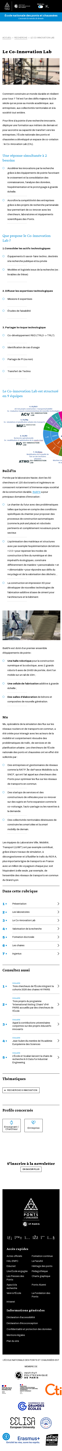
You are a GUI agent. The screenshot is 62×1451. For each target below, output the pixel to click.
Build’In (37, 492)
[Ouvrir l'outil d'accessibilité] (6, 1436)
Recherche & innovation (22, 1090)
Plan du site (13, 1341)
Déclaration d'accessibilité (21, 1317)
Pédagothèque (40, 1271)
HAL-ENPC (12, 1261)
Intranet (11, 1302)
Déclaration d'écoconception (22, 1323)
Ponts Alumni (39, 1285)
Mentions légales (16, 1335)
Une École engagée (17, 1271)
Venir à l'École (14, 1293)
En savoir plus (31, 1169)
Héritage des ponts (42, 1266)
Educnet (11, 1266)
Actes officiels (14, 1256)
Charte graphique (41, 1276)
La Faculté (37, 1261)
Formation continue (42, 1256)
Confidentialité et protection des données (29, 1329)
